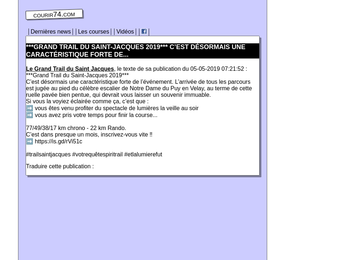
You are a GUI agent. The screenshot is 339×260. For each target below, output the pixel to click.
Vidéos (125, 32)
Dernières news (51, 32)
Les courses (93, 32)
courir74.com (54, 14)
